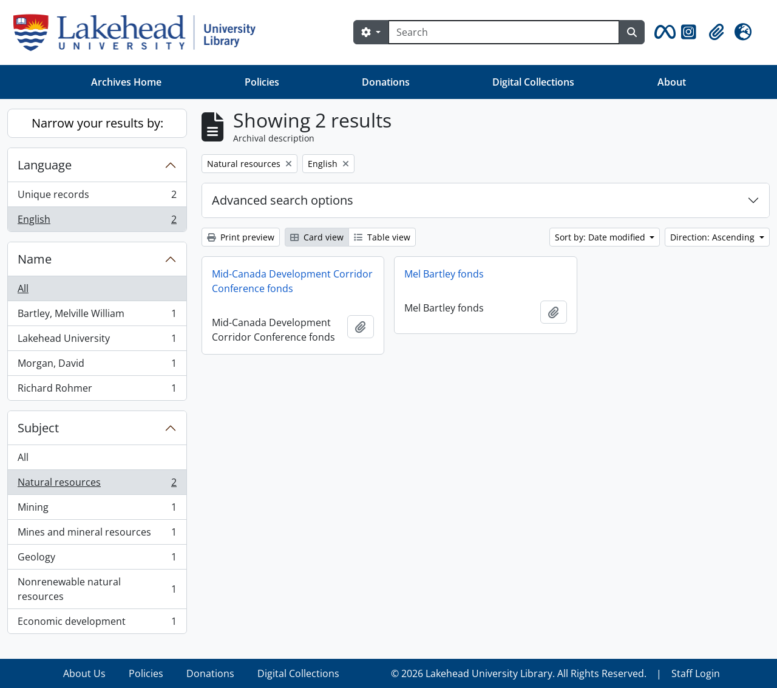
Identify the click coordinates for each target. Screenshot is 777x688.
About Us (84, 673)
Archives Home (126, 82)
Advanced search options (282, 200)
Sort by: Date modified (601, 237)
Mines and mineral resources (97, 535)
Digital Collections (533, 82)
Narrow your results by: (97, 123)
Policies (262, 82)
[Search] (504, 32)
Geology (97, 560)
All (23, 288)
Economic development (97, 623)
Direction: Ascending (713, 237)
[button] (663, 32)
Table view (382, 237)
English (97, 221)
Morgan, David (97, 366)
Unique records (97, 197)
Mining (97, 510)
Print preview (240, 237)
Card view (317, 237)
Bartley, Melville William (97, 316)
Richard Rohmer (97, 390)
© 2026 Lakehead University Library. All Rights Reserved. (518, 673)
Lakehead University (97, 341)
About (671, 82)
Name (35, 259)
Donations (386, 82)
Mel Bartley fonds (444, 274)
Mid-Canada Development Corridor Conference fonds (292, 281)
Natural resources (97, 485)
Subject (38, 428)
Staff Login (695, 673)
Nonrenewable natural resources (97, 589)
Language (45, 165)
